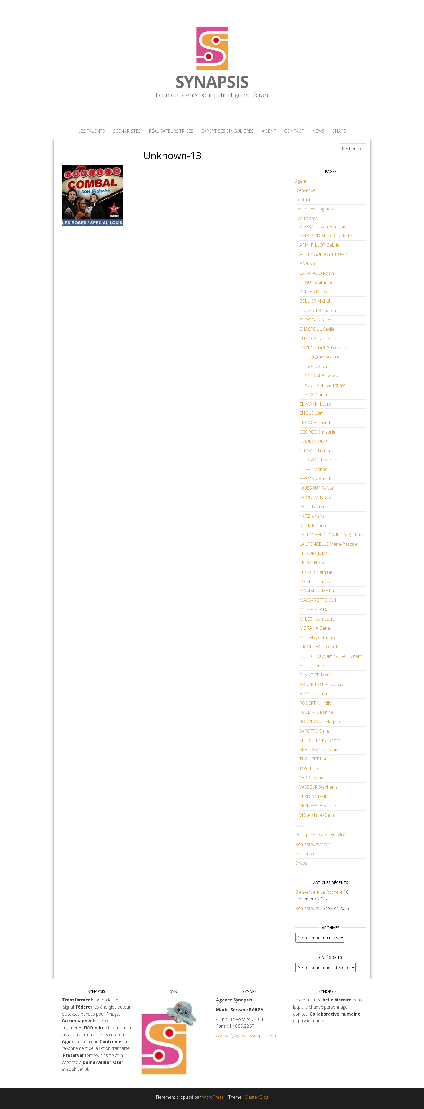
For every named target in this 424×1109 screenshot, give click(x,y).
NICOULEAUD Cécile (319, 647)
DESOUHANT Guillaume (322, 385)
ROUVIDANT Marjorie (320, 722)
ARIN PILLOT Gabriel (319, 245)
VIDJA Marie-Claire (317, 815)
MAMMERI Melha (316, 591)
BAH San (308, 264)
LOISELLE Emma (315, 581)
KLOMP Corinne (315, 525)
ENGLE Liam (311, 413)
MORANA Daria (314, 628)
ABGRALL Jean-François (322, 226)
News (318, 131)
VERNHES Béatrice (317, 806)
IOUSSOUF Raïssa (316, 488)
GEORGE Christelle (317, 432)
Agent (269, 131)
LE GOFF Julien (313, 553)
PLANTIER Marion (317, 675)
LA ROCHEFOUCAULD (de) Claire (331, 535)
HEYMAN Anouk (315, 479)
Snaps (339, 131)
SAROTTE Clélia (314, 731)
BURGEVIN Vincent (317, 320)
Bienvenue (305, 190)
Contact (294, 131)
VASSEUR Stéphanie (318, 787)
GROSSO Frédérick (317, 451)
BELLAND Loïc (313, 292)
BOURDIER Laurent (318, 310)
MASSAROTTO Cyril (318, 600)
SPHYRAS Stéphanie (318, 750)
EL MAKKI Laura (315, 404)
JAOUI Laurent (313, 507)
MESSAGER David (316, 609)
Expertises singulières (227, 131)
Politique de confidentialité (320, 835)
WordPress (213, 1097)
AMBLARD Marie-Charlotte (325, 236)
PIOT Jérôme (311, 665)
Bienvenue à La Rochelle (319, 892)
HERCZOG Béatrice (318, 460)
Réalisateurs (307, 908)
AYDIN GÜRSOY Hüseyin (323, 254)
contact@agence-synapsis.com (246, 1036)
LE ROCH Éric (312, 563)
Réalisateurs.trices (171, 131)
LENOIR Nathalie (315, 572)
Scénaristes (127, 131)
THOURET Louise (316, 759)
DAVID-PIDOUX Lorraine (323, 348)
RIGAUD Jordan (314, 693)
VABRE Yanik (311, 778)
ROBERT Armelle (315, 703)
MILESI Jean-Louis (317, 619)
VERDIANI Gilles (314, 796)
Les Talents (91, 131)
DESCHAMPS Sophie (319, 376)
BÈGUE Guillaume (316, 282)
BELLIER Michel (314, 301)
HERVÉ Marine (313, 469)
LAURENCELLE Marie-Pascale (328, 544)
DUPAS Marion (314, 394)
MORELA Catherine (318, 638)
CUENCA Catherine (317, 338)
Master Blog (256, 1097)
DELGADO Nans (315, 366)
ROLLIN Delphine (316, 712)
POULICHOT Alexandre (321, 684)
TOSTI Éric (309, 768)
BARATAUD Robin (316, 273)
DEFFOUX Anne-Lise (319, 357)
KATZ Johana (311, 516)
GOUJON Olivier (314, 441)
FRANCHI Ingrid (314, 422)
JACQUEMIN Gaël (316, 497)
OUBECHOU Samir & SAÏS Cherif (330, 656)
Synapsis (212, 82)
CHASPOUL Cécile (316, 329)
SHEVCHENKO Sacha (320, 740)
